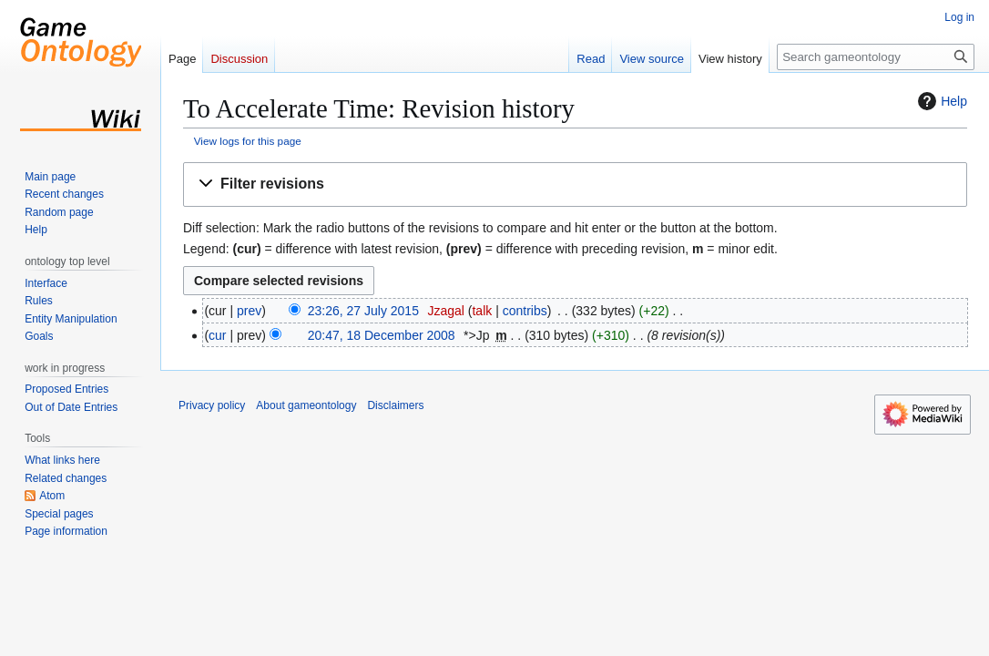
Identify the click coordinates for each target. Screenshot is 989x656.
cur (217, 335)
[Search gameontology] (875, 57)
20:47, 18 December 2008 (381, 335)
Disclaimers (395, 405)
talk (482, 310)
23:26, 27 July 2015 (363, 310)
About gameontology (306, 405)
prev (249, 310)
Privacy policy (211, 405)
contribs (525, 310)
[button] (575, 184)
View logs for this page (247, 141)
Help (940, 101)
